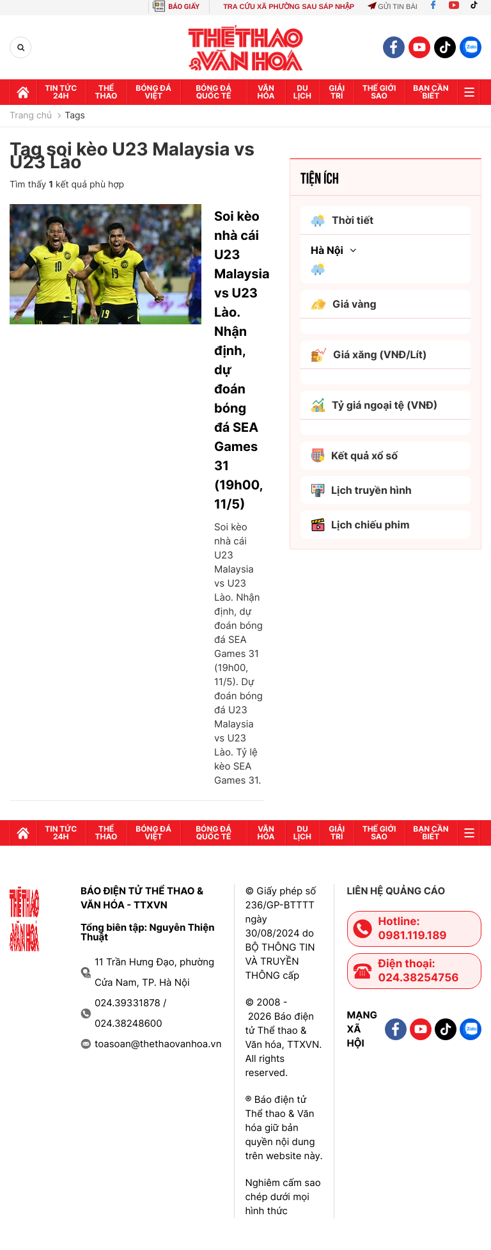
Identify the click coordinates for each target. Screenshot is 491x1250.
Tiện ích (319, 177)
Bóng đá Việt (153, 91)
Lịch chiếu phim (360, 525)
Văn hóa (266, 91)
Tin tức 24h (61, 91)
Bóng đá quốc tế (213, 91)
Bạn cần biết (430, 91)
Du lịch (302, 91)
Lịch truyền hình (361, 490)
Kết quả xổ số (354, 455)
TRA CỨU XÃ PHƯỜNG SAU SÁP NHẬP (288, 7)
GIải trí (337, 91)
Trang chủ (31, 115)
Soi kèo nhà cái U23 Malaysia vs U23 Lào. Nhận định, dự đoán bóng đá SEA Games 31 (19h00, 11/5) (239, 360)
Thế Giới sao (379, 91)
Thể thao (106, 91)
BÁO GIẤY (183, 7)
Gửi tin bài (392, 7)
